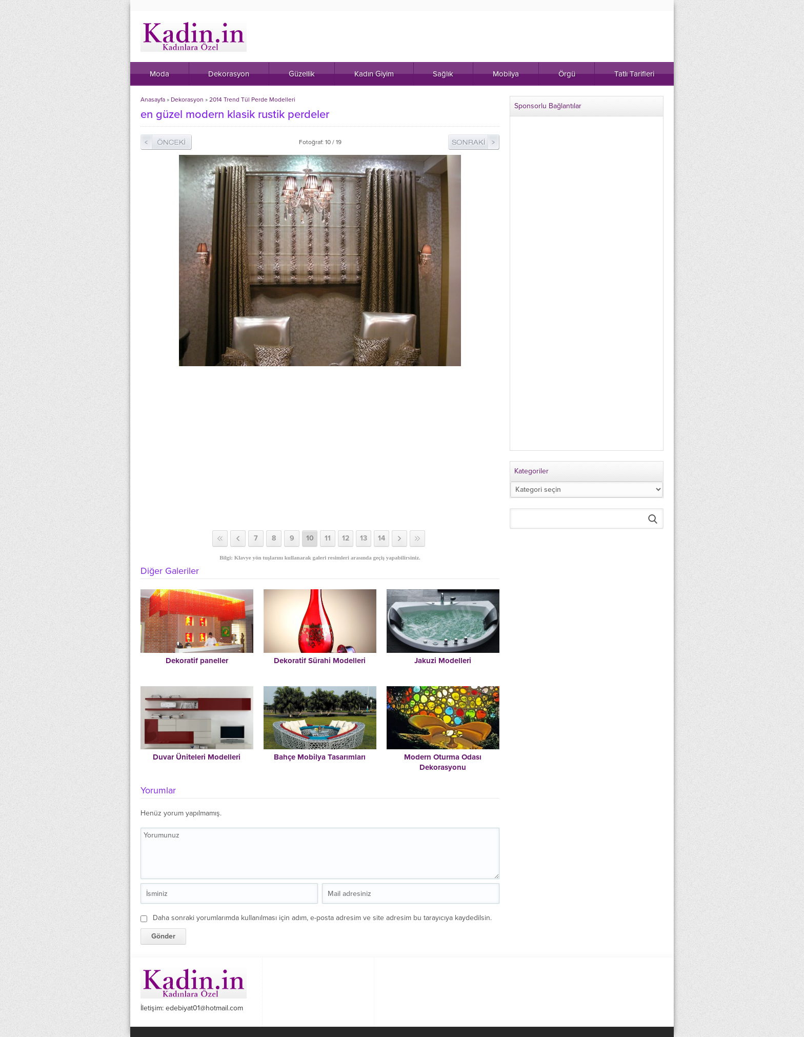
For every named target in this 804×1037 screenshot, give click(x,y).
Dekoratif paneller (197, 660)
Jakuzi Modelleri (442, 660)
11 (328, 538)
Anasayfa (152, 99)
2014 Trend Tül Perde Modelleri (252, 99)
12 (345, 538)
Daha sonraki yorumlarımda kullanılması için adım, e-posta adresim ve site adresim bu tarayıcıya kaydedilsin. (322, 917)
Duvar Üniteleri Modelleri (196, 757)
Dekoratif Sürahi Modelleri (320, 660)
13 (363, 538)
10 (310, 538)
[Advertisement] (319, 448)
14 (381, 538)
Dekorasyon (187, 99)
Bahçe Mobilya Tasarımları (320, 757)
